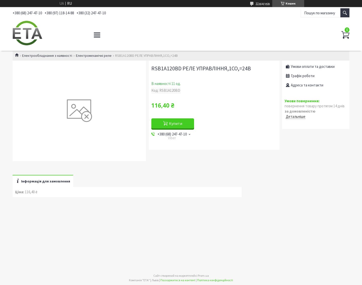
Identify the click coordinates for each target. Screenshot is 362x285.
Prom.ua (203, 275)
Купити (175, 123)
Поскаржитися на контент (177, 280)
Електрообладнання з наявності (47, 55)
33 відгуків (263, 3)
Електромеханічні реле (94, 55)
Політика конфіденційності (215, 280)
